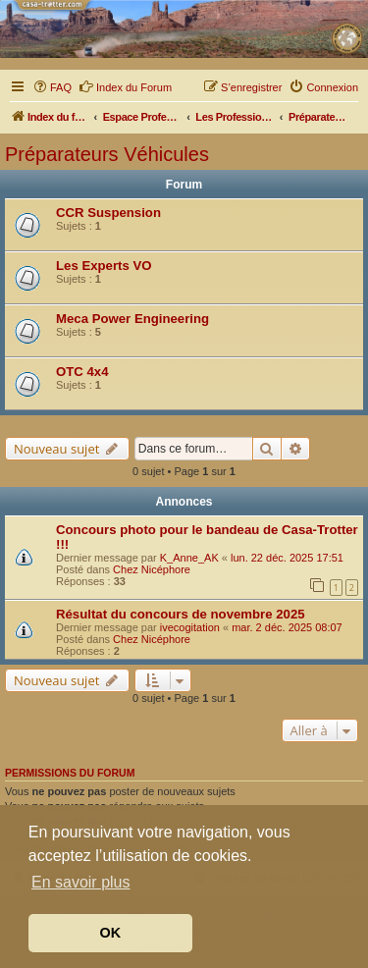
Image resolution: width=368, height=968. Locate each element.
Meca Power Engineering (132, 318)
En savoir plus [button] (81, 882)
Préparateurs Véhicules (107, 154)
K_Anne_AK (189, 558)
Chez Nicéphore (151, 569)
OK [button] (111, 933)
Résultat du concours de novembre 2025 (180, 614)
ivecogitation (190, 627)
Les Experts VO (103, 265)
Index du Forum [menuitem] (125, 86)
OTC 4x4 (82, 371)
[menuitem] (52, 87)
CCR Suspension (108, 212)
